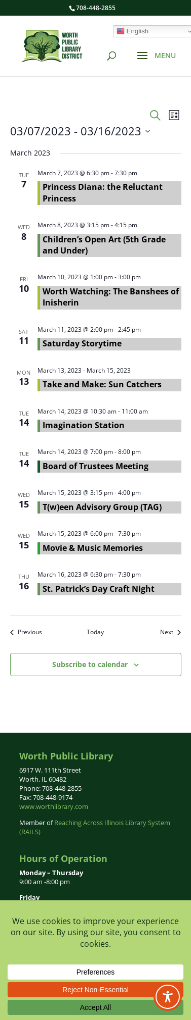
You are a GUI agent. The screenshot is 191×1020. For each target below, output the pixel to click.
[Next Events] (170, 632)
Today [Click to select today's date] (95, 632)
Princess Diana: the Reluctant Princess (103, 192)
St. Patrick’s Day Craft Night (99, 588)
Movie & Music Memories (93, 547)
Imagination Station (84, 425)
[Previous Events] (26, 632)
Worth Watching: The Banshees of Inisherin (111, 297)
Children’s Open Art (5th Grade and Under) (104, 245)
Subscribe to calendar (90, 664)
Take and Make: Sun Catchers (102, 384)
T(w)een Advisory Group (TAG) (102, 507)
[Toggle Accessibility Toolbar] (168, 997)
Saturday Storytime (82, 343)
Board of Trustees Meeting (95, 466)
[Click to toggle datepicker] (80, 131)
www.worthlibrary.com (53, 806)
